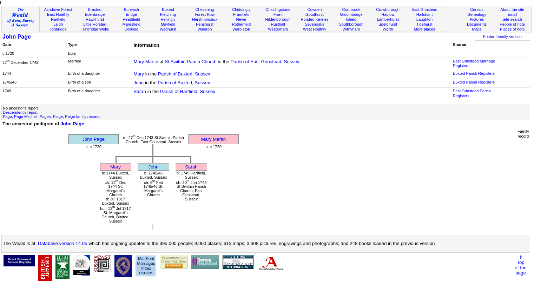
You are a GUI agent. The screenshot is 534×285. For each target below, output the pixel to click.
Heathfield (131, 19)
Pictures (477, 19)
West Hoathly (314, 29)
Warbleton (241, 29)
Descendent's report (20, 112)
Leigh (58, 24)
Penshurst (204, 24)
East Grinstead (424, 9)
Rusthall (278, 24)
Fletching (168, 14)
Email (512, 14)
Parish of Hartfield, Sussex (187, 91)
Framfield (241, 14)
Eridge (131, 14)
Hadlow (387, 14)
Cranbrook (351, 9)
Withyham (351, 29)
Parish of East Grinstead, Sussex (265, 61)
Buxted (168, 9)
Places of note (512, 29)
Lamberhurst (387, 19)
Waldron (204, 29)
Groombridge (351, 14)
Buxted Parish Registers (474, 73)
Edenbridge (95, 14)
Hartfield (58, 19)
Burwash (131, 9)
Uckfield (131, 29)
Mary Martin (145, 61)
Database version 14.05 (62, 243)
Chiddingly (241, 9)
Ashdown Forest (58, 9)
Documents (477, 24)
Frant (278, 14)
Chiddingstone (277, 9)
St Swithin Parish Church (190, 61)
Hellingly (168, 19)
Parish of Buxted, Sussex (184, 74)
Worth (388, 29)
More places (424, 29)
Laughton (424, 19)
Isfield (351, 19)
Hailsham (424, 14)
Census (476, 9)
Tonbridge (58, 29)
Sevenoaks (314, 24)
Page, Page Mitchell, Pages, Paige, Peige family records (51, 116)
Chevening (204, 9)
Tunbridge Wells (95, 29)
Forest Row (205, 14)
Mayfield (168, 24)
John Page (16, 37)
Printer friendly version (502, 36)
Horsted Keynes (314, 19)
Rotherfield (241, 24)
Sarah (139, 91)
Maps (476, 29)
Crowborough (388, 9)
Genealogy (476, 14)
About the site (512, 9)
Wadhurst (168, 29)
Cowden (315, 9)
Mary (138, 74)
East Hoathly (58, 14)
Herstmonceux (204, 19)
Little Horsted (94, 24)
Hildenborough (277, 19)
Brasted (94, 9)
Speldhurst (387, 24)
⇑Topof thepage (520, 265)
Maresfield (131, 24)
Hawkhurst (95, 19)
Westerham (278, 29)
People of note (512, 24)
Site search (512, 19)
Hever (241, 19)
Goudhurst (314, 14)
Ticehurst (424, 24)
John (138, 82)
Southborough (351, 24)
